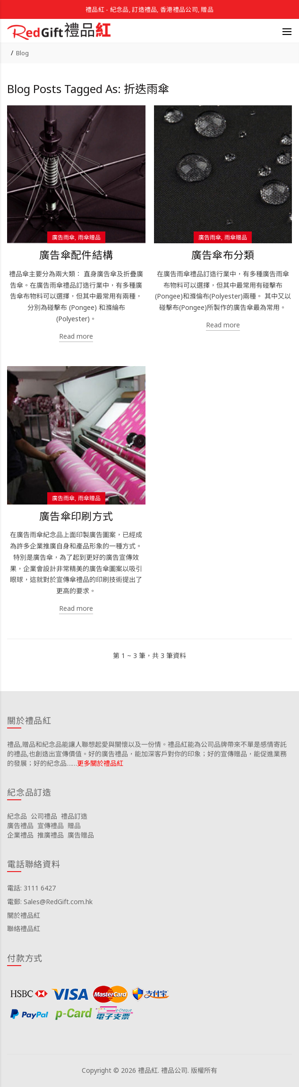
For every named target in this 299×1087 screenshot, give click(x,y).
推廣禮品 (50, 834)
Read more (76, 336)
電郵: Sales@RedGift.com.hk (50, 901)
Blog (22, 53)
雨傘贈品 (89, 237)
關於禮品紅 (23, 915)
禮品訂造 (74, 816)
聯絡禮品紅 (23, 928)
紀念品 (17, 816)
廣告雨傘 (63, 237)
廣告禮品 (20, 825)
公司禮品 (44, 816)
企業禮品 (20, 834)
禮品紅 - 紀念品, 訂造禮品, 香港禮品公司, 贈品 (149, 9)
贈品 (74, 825)
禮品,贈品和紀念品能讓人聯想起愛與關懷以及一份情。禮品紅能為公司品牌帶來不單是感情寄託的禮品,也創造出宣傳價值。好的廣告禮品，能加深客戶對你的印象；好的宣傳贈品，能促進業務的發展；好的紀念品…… (147, 753)
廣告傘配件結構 (76, 255)
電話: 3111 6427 (31, 887)
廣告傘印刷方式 (76, 516)
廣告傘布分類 (223, 255)
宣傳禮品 (50, 825)
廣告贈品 (81, 834)
